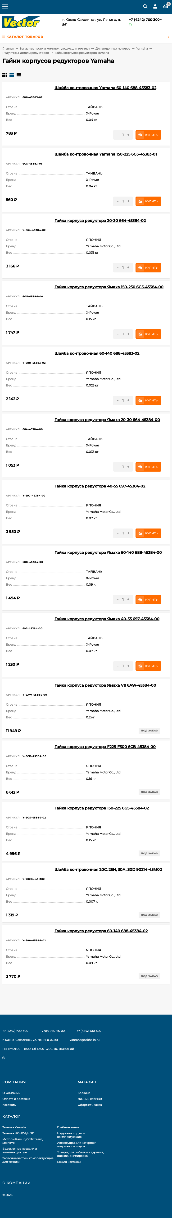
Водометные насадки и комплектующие (19, 1150)
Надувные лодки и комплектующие (71, 1135)
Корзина (84, 1093)
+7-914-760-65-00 (52, 1031)
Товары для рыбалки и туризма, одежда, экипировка (80, 1154)
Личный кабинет (90, 1099)
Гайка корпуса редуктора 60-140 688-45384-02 (101, 931)
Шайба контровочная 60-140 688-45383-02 (96, 353)
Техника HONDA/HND (18, 1133)
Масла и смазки (69, 1161)
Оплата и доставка (16, 1099)
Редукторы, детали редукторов (25, 53)
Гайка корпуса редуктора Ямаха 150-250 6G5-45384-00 (108, 287)
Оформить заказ (90, 1105)
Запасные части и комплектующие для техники (55, 48)
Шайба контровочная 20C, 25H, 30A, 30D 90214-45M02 (108, 869)
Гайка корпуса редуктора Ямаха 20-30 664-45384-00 (107, 420)
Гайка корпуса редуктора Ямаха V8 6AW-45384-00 (105, 685)
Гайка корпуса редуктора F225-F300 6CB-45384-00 (105, 747)
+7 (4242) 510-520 (89, 1031)
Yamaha (142, 48)
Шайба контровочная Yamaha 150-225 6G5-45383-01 (105, 154)
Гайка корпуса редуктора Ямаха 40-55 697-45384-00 (106, 619)
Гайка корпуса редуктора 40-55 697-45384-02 (99, 486)
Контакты (9, 1105)
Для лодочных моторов (112, 48)
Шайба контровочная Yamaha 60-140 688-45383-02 (105, 88)
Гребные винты (68, 1127)
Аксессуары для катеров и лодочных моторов (76, 1144)
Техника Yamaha (14, 1127)
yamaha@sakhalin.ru (85, 1040)
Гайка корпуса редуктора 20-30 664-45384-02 (100, 220)
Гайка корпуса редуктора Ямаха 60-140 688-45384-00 (108, 552)
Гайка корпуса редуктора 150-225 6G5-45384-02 (101, 808)
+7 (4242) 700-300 (144, 20)
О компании (11, 1093)
